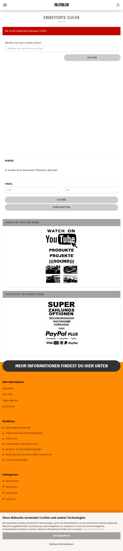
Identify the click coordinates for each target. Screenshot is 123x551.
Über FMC (7, 394)
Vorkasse (10, 499)
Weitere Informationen (61, 544)
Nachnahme (12, 481)
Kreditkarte (12, 493)
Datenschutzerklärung (93, 529)
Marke (9, 160)
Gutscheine (8, 406)
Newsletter (8, 388)
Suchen (92, 57)
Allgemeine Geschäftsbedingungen (24, 433)
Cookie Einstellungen (17, 460)
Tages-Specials (10, 400)
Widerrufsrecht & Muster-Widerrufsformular (29, 454)
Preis (8, 184)
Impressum (12, 438)
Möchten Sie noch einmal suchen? (23, 42)
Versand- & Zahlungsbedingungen (24, 449)
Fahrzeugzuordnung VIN (18, 427)
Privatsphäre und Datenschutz (22, 444)
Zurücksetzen (61, 207)
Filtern (61, 199)
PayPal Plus (12, 487)
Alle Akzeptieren (61, 535)
